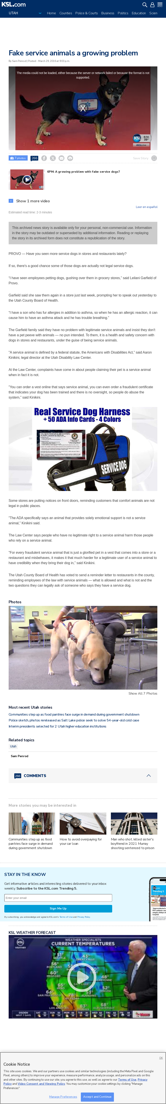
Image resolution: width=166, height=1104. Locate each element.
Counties (65, 13)
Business (107, 13)
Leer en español (146, 207)
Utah (13, 746)
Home (51, 13)
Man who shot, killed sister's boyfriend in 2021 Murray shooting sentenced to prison (132, 843)
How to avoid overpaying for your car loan (81, 841)
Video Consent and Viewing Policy (41, 1084)
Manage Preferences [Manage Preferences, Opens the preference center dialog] (63, 1097)
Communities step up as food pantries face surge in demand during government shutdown (74, 714)
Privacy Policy (83, 917)
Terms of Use (66, 917)
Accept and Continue (97, 1097)
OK (161, 1058)
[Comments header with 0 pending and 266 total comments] (83, 775)
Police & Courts (86, 13)
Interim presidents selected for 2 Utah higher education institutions (57, 726)
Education (139, 13)
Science (155, 13)
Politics (123, 13)
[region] (83, 1078)
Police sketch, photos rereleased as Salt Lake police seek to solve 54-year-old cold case (74, 720)
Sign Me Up (58, 908)
